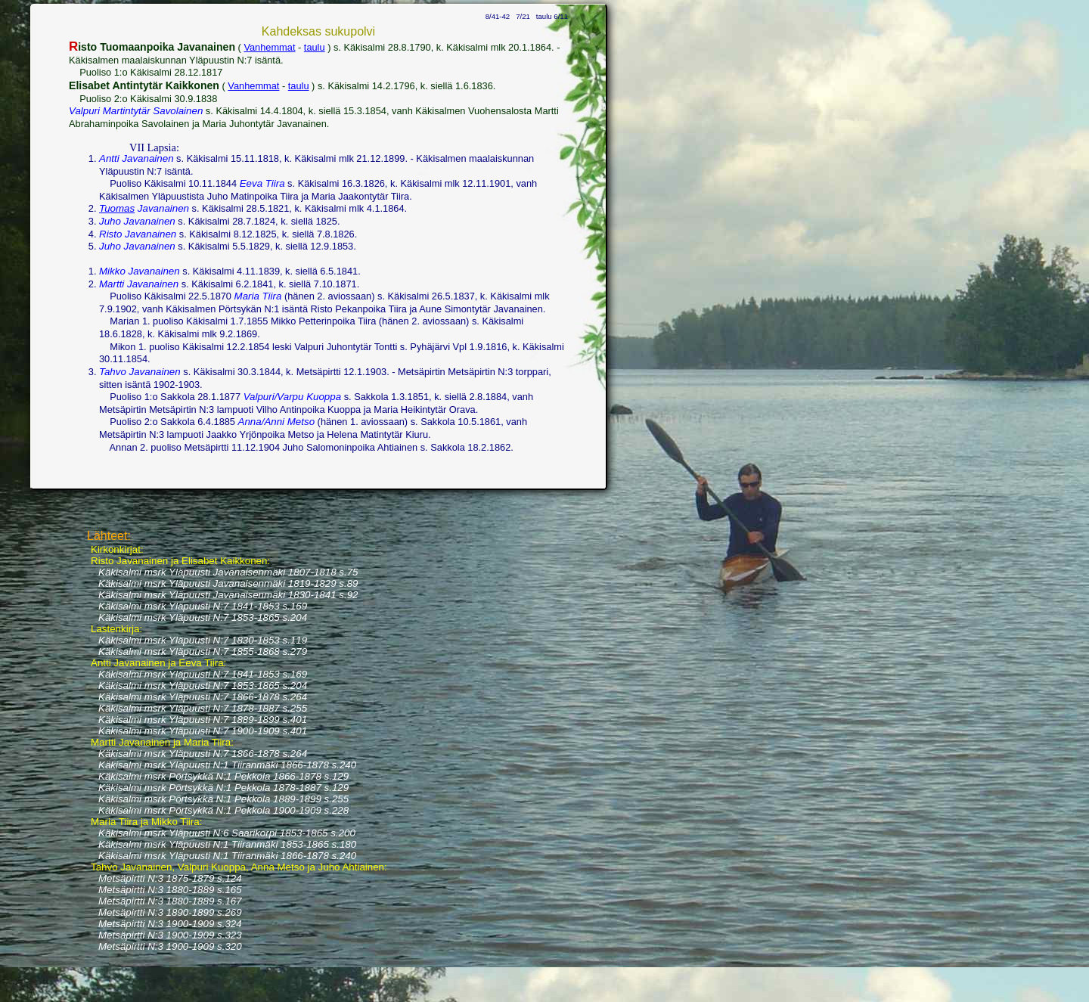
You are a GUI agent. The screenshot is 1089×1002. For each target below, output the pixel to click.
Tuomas (117, 208)
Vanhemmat (269, 47)
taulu (314, 47)
